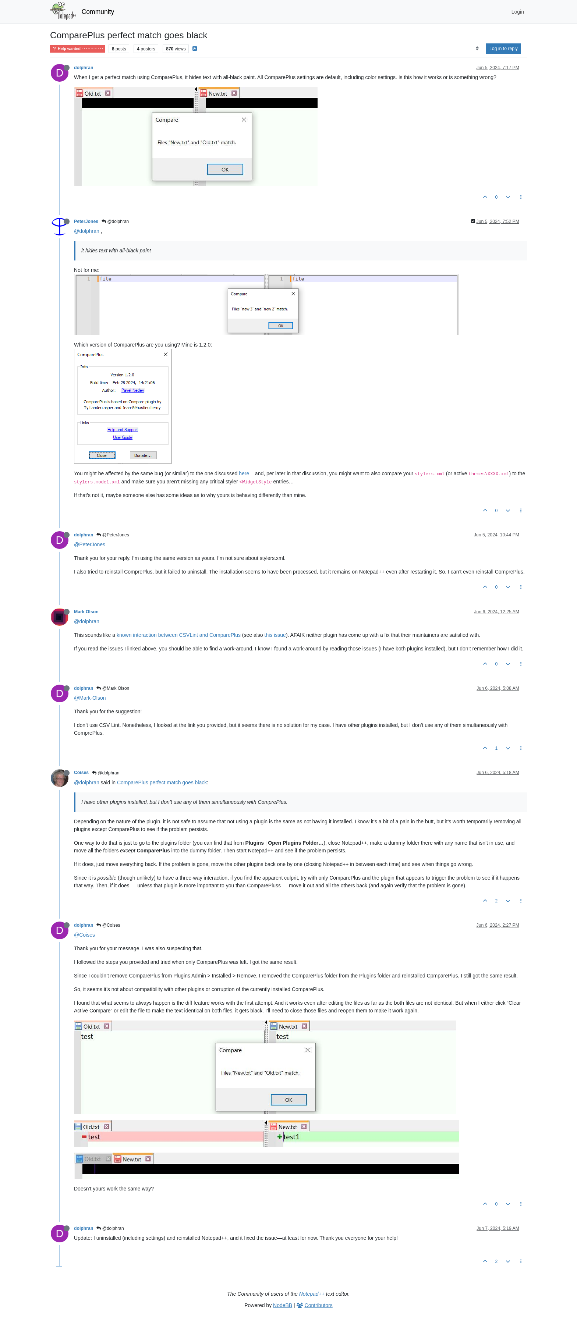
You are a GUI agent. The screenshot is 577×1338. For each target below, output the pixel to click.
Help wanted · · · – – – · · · (77, 48)
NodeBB (282, 1305)
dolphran (83, 67)
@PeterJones (112, 534)
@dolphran (115, 221)
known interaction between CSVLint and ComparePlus (179, 635)
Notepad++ (312, 1294)
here (244, 473)
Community (98, 11)
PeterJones (86, 221)
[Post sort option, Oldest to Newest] (477, 48)
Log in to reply (503, 48)
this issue (275, 635)
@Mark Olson (112, 688)
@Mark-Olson (90, 698)
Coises (81, 772)
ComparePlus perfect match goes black (162, 782)
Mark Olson (86, 611)
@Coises (108, 925)
